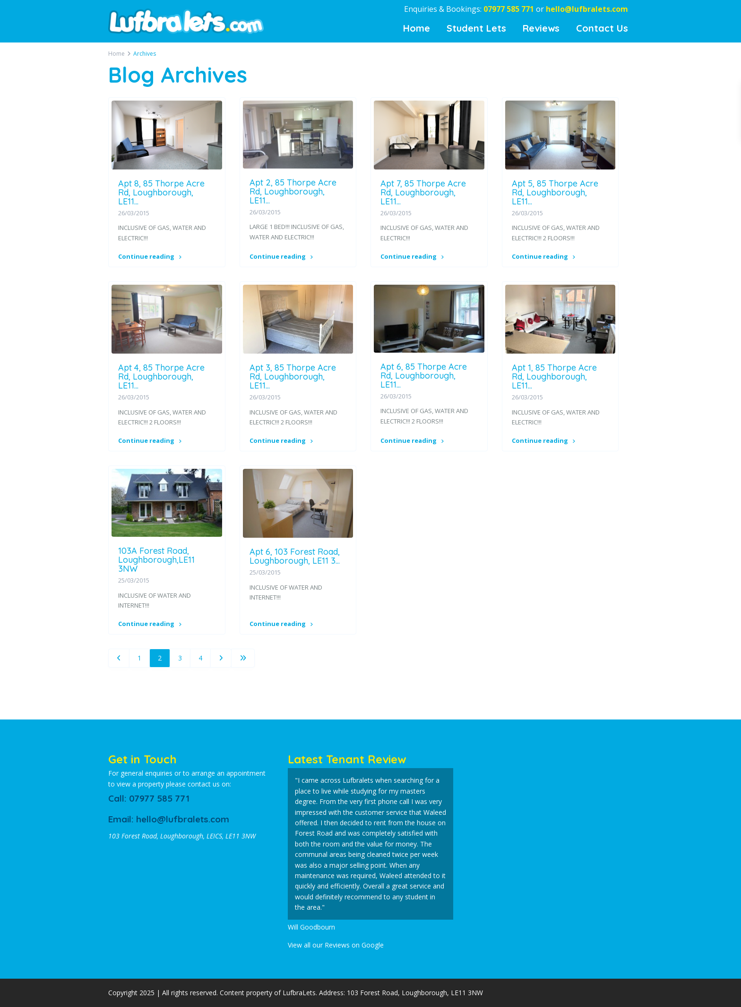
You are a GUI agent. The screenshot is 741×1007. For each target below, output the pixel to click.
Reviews (541, 28)
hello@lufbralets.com (587, 9)
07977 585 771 (508, 9)
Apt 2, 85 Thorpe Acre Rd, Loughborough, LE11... (293, 191)
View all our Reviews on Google (336, 944)
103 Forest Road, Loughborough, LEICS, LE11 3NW (182, 835)
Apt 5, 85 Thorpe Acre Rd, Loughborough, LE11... (555, 192)
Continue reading (149, 256)
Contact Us (602, 28)
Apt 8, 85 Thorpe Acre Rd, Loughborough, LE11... (161, 192)
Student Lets (476, 28)
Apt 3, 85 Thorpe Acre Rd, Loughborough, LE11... (293, 376)
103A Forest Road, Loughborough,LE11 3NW (156, 559)
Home (416, 28)
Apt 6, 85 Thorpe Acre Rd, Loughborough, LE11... (423, 375)
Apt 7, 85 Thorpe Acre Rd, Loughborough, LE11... (423, 192)
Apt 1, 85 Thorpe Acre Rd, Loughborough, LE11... (554, 376)
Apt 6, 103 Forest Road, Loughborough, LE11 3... (295, 556)
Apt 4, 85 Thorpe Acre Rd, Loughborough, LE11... (161, 376)
